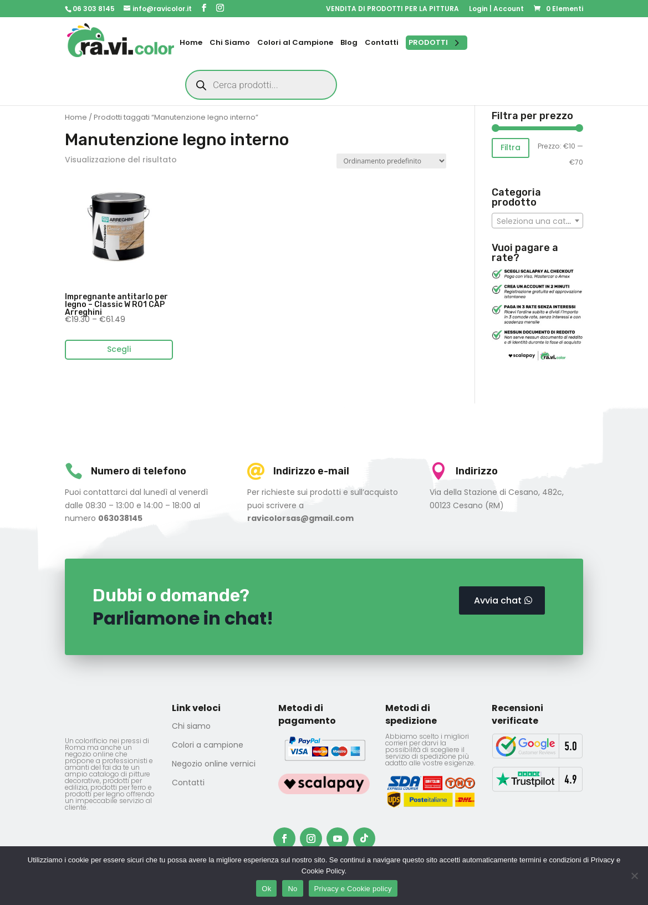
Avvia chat (498, 600)
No (292, 888)
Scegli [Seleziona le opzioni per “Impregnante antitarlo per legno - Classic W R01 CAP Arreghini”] (119, 349)
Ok (266, 888)
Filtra (511, 147)
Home (76, 117)
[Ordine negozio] (391, 161)
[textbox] (537, 221)
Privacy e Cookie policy (353, 888)
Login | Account (496, 9)
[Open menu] (436, 42)
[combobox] (537, 220)
